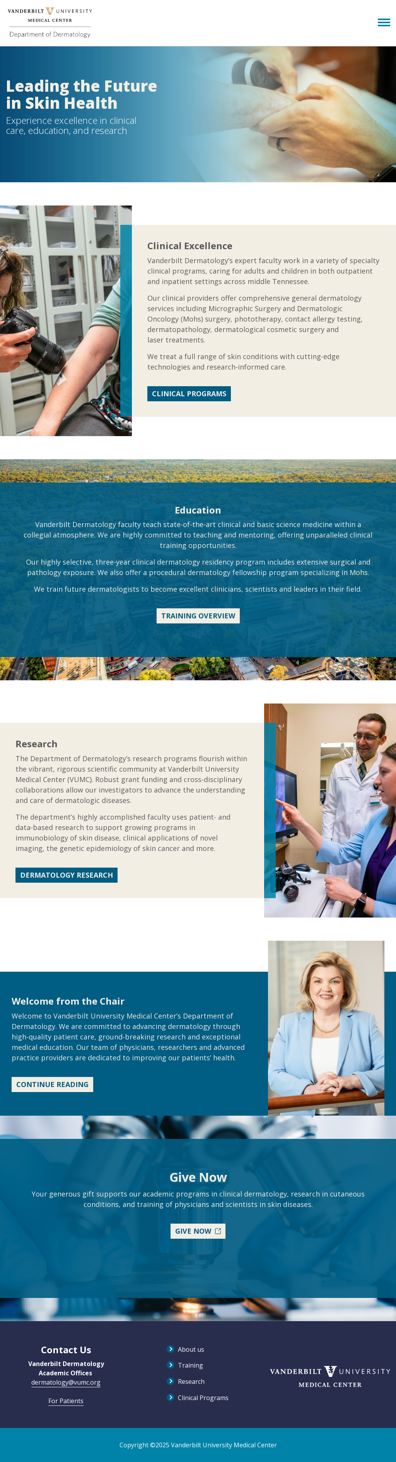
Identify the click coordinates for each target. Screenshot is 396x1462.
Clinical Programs (189, 393)
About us (191, 1349)
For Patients (66, 1401)
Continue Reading (52, 1084)
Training (190, 1365)
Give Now (198, 1231)
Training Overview (198, 615)
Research (191, 1381)
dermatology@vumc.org (66, 1382)
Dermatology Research (66, 875)
